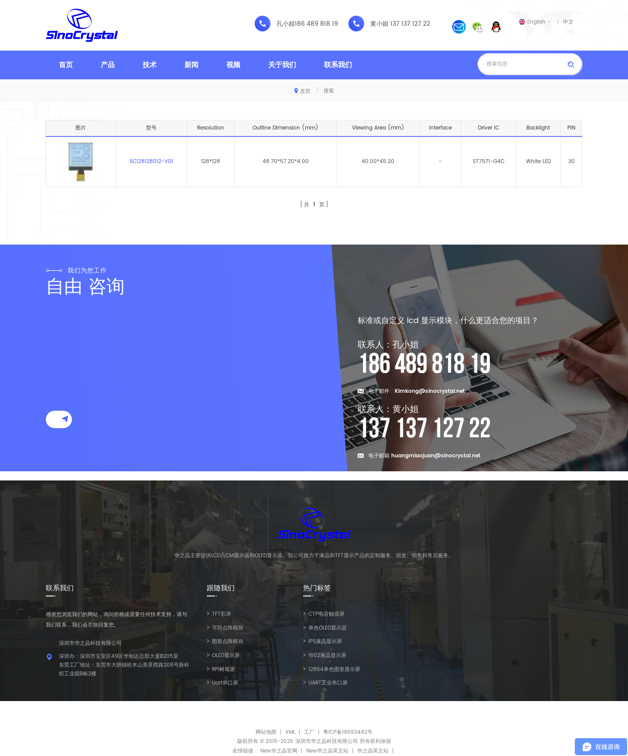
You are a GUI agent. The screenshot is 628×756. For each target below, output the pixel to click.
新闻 (191, 65)
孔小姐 (285, 24)
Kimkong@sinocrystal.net (430, 391)
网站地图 (266, 732)
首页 (66, 65)
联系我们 (338, 65)
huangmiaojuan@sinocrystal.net (436, 456)
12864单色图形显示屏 (334, 669)
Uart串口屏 (225, 683)
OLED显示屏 (226, 655)
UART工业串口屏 (328, 683)
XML (290, 732)
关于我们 (282, 65)
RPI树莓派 (223, 669)
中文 (568, 22)
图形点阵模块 (227, 641)
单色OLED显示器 (327, 628)
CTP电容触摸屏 (326, 614)
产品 (108, 65)
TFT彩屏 (221, 614)
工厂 (309, 732)
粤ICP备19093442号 (347, 732)
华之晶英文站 (373, 751)
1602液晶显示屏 (327, 655)
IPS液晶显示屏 (325, 641)
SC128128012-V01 (151, 161)
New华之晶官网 (278, 751)
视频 (233, 65)
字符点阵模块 (227, 628)
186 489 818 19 (316, 24)
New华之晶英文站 (327, 751)
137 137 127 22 (410, 24)
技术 (150, 65)
